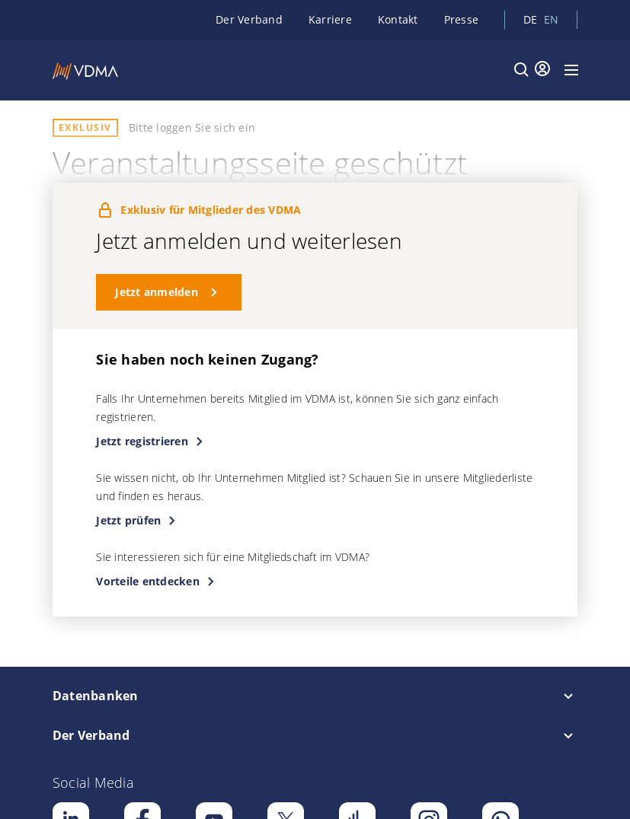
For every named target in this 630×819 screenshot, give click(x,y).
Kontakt (398, 19)
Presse (461, 19)
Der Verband (249, 19)
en (551, 19)
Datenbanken (96, 695)
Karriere (330, 19)
